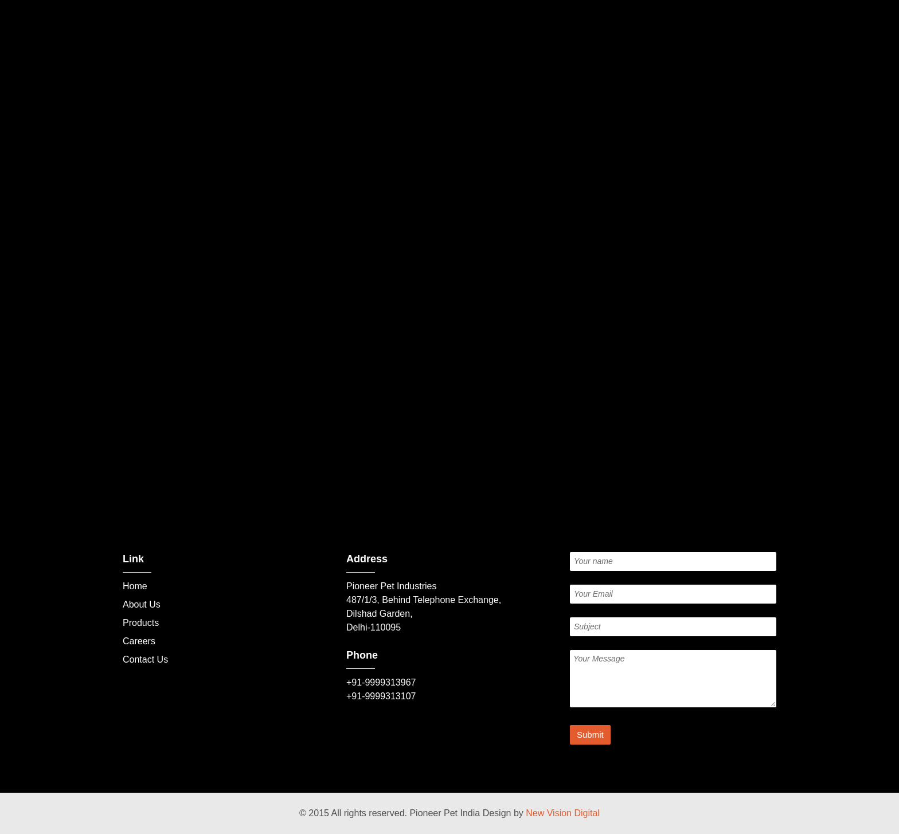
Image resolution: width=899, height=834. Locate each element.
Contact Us (145, 659)
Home (135, 586)
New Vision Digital (563, 813)
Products (141, 623)
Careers (139, 641)
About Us (142, 604)
